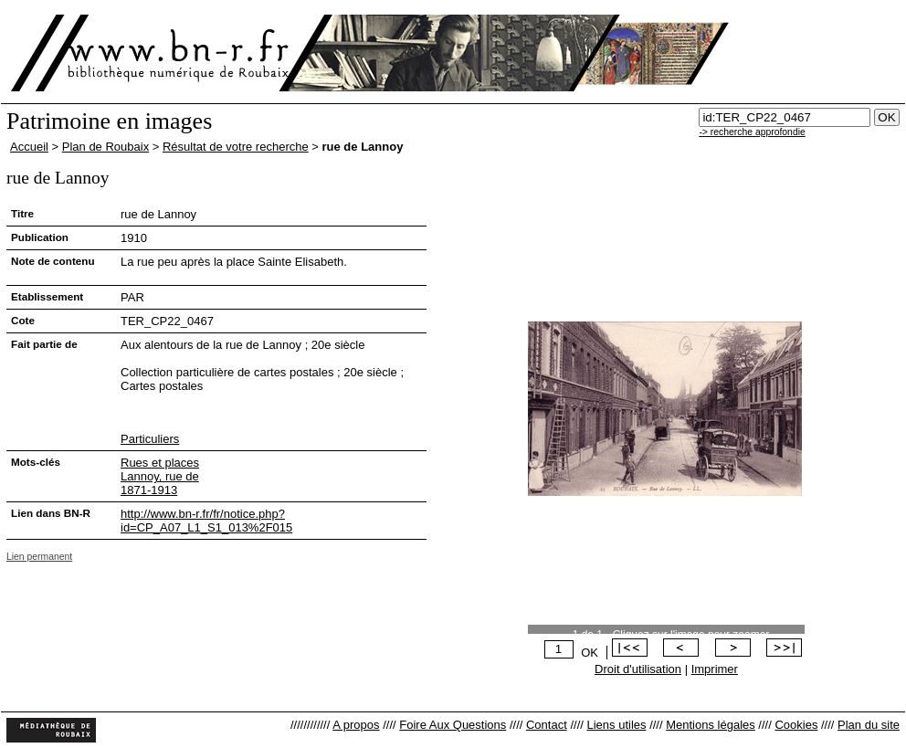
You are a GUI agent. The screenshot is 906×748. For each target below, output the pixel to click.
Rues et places (160, 462)
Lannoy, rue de (160, 476)
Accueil (29, 146)
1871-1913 (149, 490)
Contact (546, 725)
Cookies (795, 725)
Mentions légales (710, 725)
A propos (355, 725)
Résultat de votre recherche (236, 146)
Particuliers (150, 439)
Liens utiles (616, 725)
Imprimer (714, 669)
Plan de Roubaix (105, 146)
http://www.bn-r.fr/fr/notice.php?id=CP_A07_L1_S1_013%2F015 (206, 520)
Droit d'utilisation (638, 669)
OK (589, 652)
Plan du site (869, 725)
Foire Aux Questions (452, 725)
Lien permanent (39, 557)
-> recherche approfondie (752, 132)
